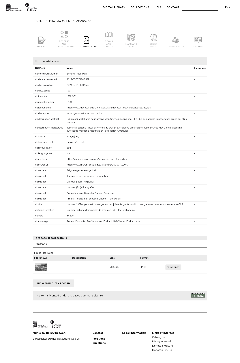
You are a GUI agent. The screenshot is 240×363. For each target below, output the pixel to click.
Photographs (59, 20)
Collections (140, 7)
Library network (162, 341)
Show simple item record (53, 283)
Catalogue (158, 337)
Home (38, 20)
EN (227, 7)
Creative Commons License (86, 295)
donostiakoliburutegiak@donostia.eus (56, 338)
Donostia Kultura (162, 345)
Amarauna (83, 20)
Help (158, 7)
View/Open (173, 267)
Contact (173, 7)
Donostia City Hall (162, 350)
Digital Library (114, 7)
